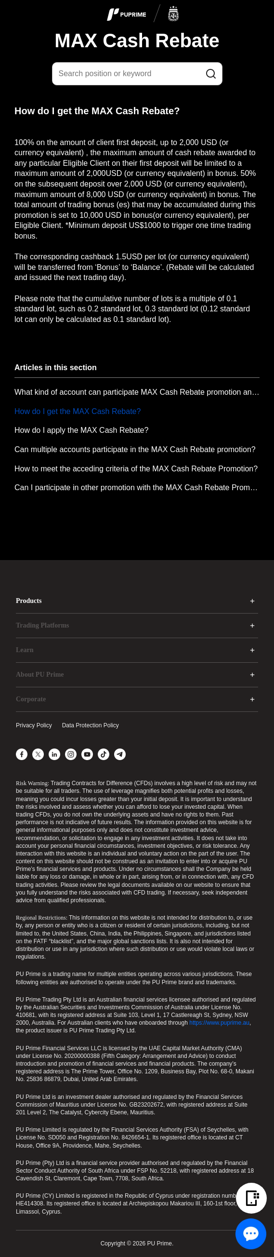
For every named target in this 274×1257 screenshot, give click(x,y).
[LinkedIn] (54, 754)
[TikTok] (103, 754)
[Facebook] (21, 754)
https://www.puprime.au (219, 1022)
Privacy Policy (34, 725)
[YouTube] (87, 754)
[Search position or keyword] (137, 73)
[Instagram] (71, 754)
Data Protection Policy (90, 725)
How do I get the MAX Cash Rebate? (77, 411)
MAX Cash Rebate (136, 40)
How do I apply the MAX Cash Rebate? (81, 430)
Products (28, 600)
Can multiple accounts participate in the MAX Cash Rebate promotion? (135, 449)
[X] (38, 754)
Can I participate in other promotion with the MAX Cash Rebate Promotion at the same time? (137, 487)
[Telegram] (120, 754)
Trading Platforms (42, 625)
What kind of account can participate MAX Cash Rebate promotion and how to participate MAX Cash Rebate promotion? (137, 392)
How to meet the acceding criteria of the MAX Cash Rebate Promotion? (136, 469)
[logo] (143, 14)
